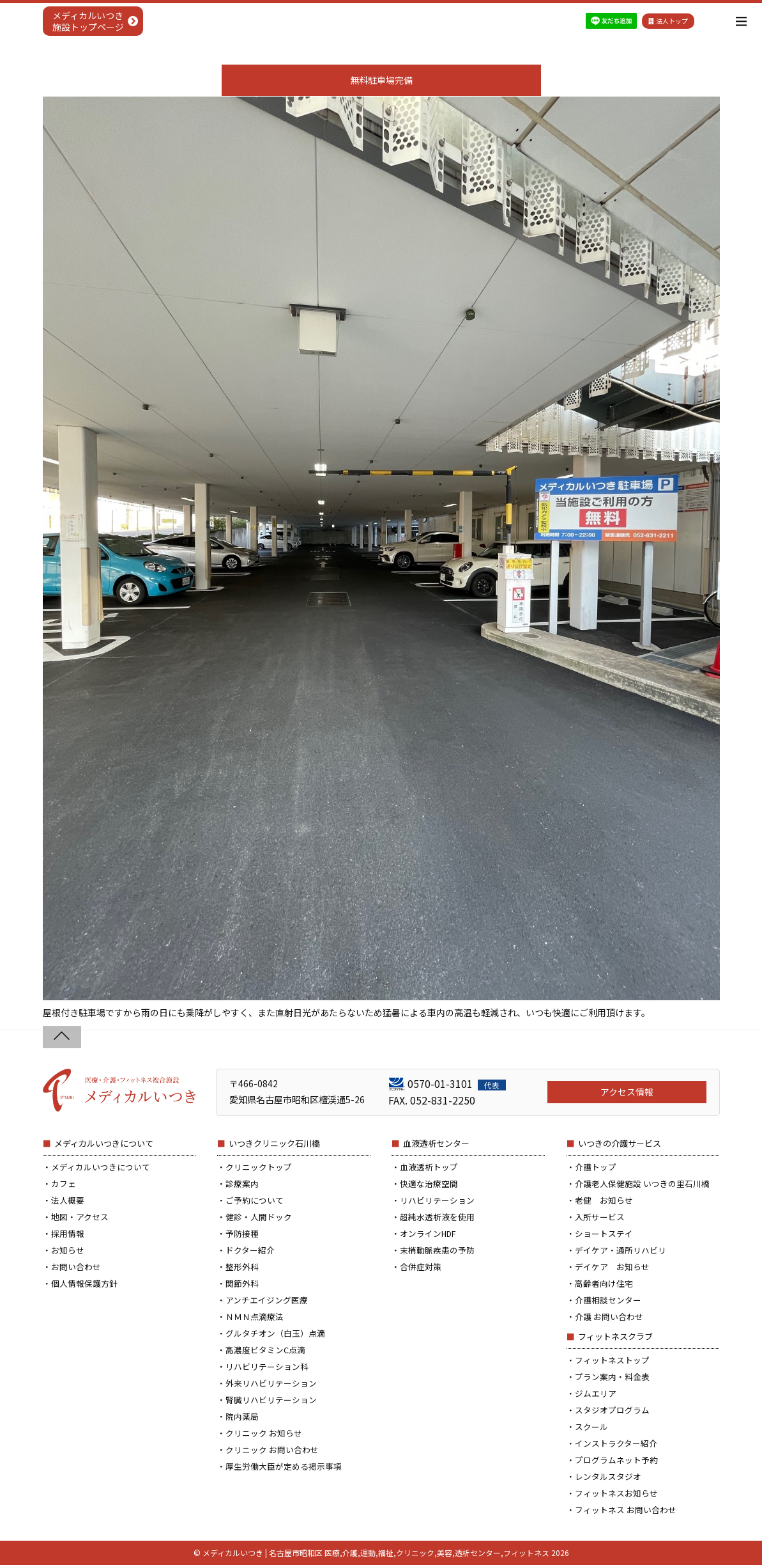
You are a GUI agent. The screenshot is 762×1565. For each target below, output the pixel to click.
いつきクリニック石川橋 (274, 1143)
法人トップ (668, 21)
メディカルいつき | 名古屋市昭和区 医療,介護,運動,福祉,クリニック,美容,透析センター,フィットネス (375, 1552)
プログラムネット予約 (616, 1460)
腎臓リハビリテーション (271, 1400)
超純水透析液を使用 (437, 1217)
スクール (591, 1426)
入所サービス (600, 1217)
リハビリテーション (437, 1200)
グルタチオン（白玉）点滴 (275, 1333)
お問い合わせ (76, 1267)
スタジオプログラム (612, 1410)
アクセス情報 (626, 1091)
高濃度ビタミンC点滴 (265, 1350)
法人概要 (67, 1200)
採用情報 (67, 1233)
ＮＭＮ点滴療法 (254, 1316)
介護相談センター (608, 1300)
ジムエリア (595, 1393)
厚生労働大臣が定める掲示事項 (283, 1466)
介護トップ (595, 1167)
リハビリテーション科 (267, 1366)
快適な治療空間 (429, 1183)
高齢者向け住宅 (604, 1283)
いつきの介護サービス (619, 1143)
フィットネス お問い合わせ (625, 1510)
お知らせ (67, 1250)
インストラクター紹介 (616, 1443)
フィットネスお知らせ (616, 1493)
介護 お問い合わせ (609, 1316)
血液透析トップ (429, 1167)
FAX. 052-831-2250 (431, 1100)
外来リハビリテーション (271, 1383)
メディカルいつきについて (103, 1143)
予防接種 (242, 1233)
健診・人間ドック (258, 1217)
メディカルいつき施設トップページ (88, 21)
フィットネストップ (612, 1360)
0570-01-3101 (457, 1083)
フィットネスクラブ (615, 1336)
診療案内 (242, 1183)
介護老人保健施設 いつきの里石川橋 (642, 1183)
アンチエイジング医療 (266, 1300)
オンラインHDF (428, 1233)
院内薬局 (242, 1416)
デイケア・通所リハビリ (620, 1250)
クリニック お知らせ (263, 1433)
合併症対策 (420, 1267)
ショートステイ (604, 1233)
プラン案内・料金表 (612, 1377)
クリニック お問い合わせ (272, 1449)
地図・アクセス (80, 1217)
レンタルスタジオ (608, 1476)
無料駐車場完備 (381, 80)
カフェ (63, 1183)
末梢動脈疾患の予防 (437, 1250)
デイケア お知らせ (612, 1267)
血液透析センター (436, 1143)
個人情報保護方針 (84, 1283)
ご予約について (254, 1200)
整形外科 (242, 1267)
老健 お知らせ (604, 1200)
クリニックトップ (258, 1167)
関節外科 (242, 1283)
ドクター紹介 (250, 1250)
